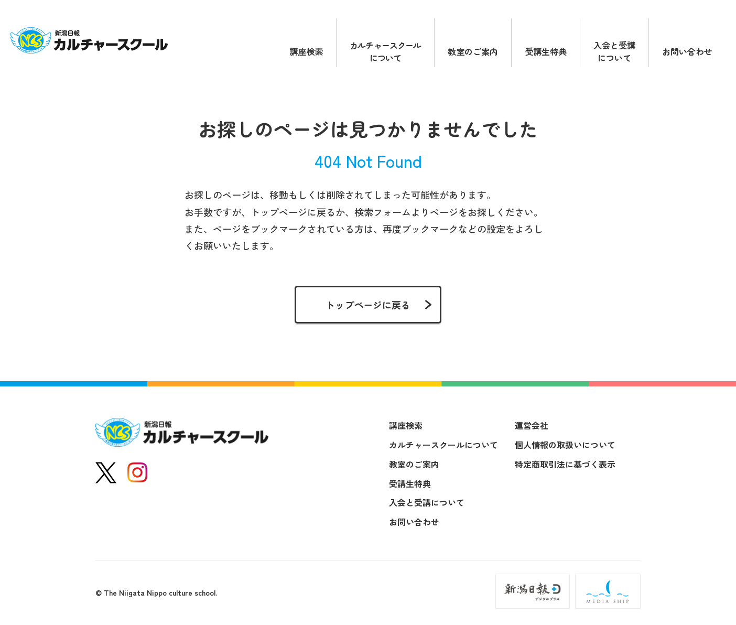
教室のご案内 (473, 51)
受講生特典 (546, 51)
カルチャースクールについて (385, 51)
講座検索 (306, 51)
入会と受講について (614, 51)
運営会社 (531, 425)
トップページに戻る (368, 304)
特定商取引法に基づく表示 (565, 464)
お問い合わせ (687, 51)
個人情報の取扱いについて (565, 444)
